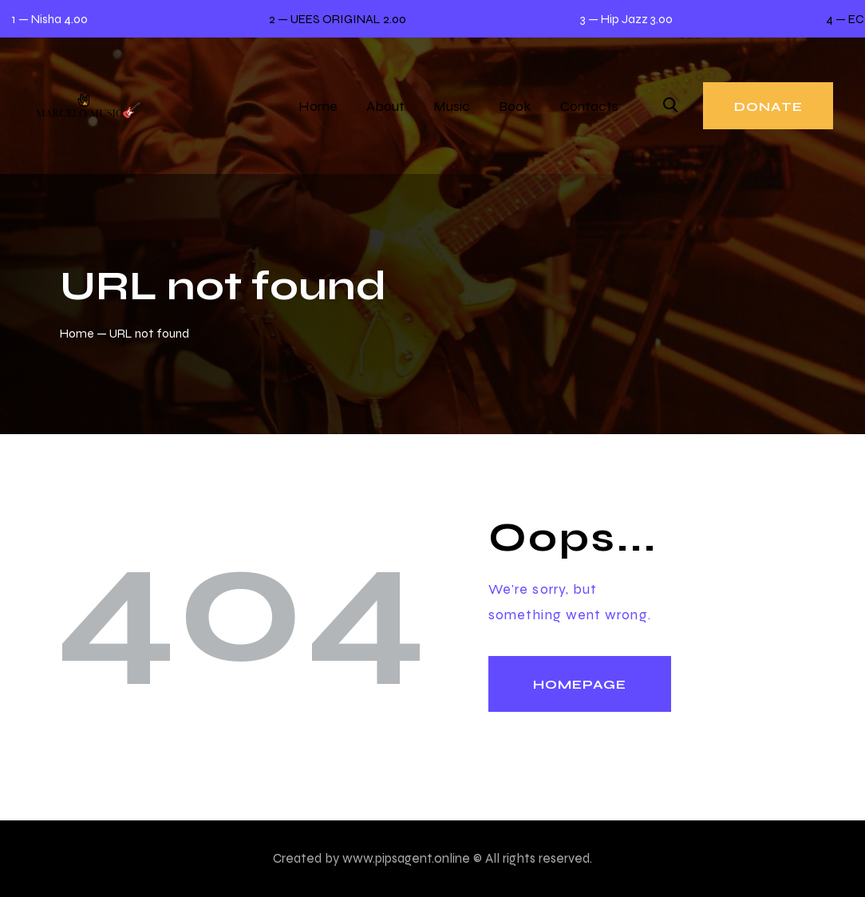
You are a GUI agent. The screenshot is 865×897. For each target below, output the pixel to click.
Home (77, 333)
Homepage (579, 684)
